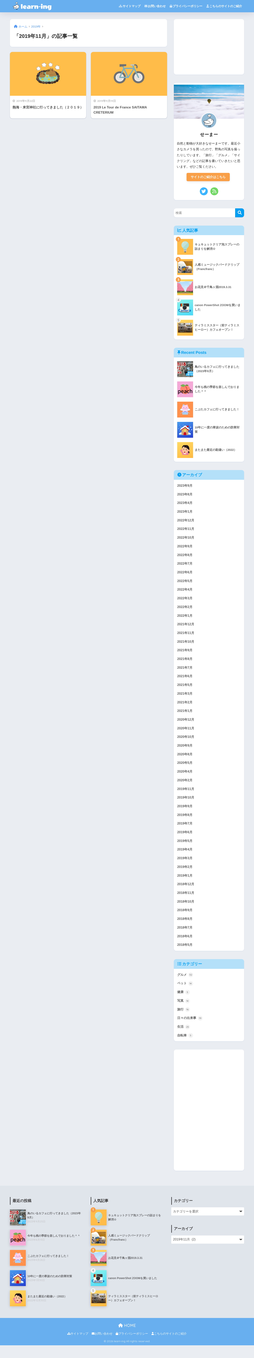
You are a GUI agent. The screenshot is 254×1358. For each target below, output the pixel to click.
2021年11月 (186, 637)
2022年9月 (185, 548)
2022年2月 (185, 610)
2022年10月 (186, 539)
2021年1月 (185, 716)
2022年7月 (185, 566)
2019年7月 (185, 831)
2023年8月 (185, 495)
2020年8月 (185, 761)
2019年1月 (185, 885)
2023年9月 (185, 486)
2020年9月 (185, 752)
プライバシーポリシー (186, 6)
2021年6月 (185, 681)
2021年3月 (185, 699)
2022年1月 (185, 619)
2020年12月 (186, 725)
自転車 (185, 1048)
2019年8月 (185, 823)
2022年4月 (185, 592)
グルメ (185, 986)
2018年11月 (186, 902)
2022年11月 (186, 530)
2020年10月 (186, 743)
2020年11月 (186, 734)
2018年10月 (186, 911)
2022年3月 (185, 601)
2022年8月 (185, 557)
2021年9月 (185, 654)
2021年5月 (185, 690)
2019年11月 (186, 796)
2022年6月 (185, 575)
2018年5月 (185, 956)
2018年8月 (185, 929)
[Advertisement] (209, 47)
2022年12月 (186, 521)
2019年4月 (185, 858)
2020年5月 (185, 769)
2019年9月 (185, 814)
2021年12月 (186, 628)
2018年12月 (186, 893)
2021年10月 (186, 645)
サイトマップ (129, 6)
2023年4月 (185, 504)
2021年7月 (185, 672)
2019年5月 (185, 849)
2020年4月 (185, 778)
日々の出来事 (190, 1030)
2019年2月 (185, 876)
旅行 (183, 1021)
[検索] (239, 213)
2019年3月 (185, 867)
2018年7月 (185, 938)
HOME (127, 1338)
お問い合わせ (155, 6)
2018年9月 (185, 920)
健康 (183, 1003)
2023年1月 (185, 512)
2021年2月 (185, 708)
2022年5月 (185, 583)
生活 (183, 1039)
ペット (185, 994)
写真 (183, 1012)
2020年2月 (185, 787)
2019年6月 (185, 840)
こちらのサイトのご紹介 (224, 6)
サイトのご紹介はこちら (208, 177)
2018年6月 (185, 947)
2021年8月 (185, 663)
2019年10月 (186, 805)
